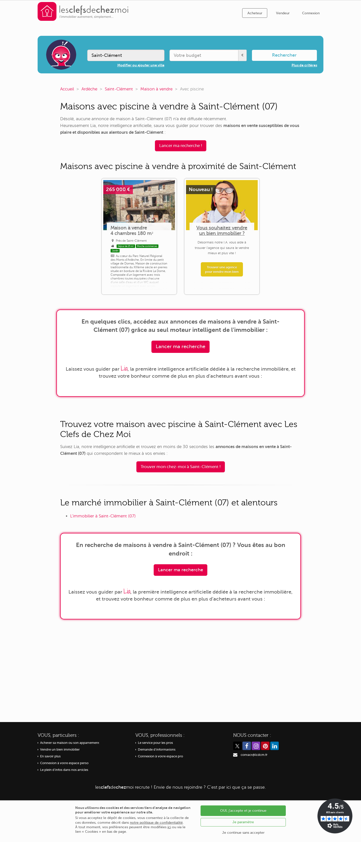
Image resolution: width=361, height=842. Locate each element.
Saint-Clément (119, 89)
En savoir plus (50, 756)
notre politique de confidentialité (156, 822)
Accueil (67, 89)
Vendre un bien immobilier (60, 749)
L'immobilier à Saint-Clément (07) (103, 516)
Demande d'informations (156, 749)
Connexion (311, 13)
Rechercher (284, 55)
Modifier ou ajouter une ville (140, 65)
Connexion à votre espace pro (160, 756)
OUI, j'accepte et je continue (243, 810)
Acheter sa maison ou (69, 743)
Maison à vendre (156, 89)
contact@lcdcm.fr (254, 755)
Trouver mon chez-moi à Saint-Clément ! (181, 466)
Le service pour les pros (155, 743)
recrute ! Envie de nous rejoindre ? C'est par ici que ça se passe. (180, 787)
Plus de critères (304, 65)
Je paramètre (243, 822)
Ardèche (89, 89)
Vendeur (283, 13)
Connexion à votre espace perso (64, 763)
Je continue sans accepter (243, 832)
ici (169, 827)
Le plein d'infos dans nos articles (64, 770)
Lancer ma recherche (180, 346)
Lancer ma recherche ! (180, 145)
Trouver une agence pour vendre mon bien (222, 269)
